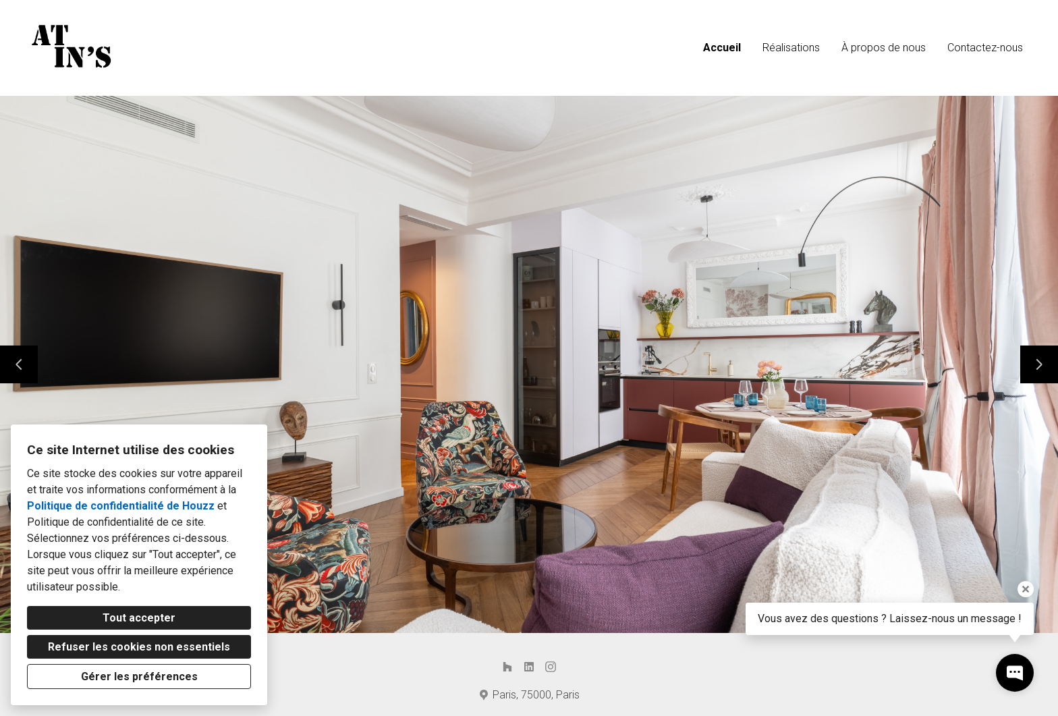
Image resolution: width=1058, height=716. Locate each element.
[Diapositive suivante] (1039, 364)
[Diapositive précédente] (19, 364)
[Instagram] (550, 667)
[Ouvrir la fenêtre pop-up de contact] (1015, 673)
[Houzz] (507, 667)
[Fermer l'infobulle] (1026, 589)
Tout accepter (139, 617)
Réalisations (791, 47)
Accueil (722, 47)
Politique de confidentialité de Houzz (121, 505)
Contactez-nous (985, 47)
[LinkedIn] (529, 667)
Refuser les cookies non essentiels (139, 646)
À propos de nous (883, 47)
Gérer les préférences (139, 676)
